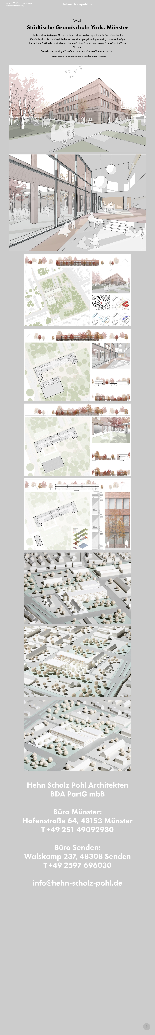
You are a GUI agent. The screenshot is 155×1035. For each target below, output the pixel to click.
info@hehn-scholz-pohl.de (77, 883)
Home (7, 2)
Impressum (27, 2)
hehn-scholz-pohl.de (77, 4)
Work (16, 2)
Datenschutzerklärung (15, 5)
